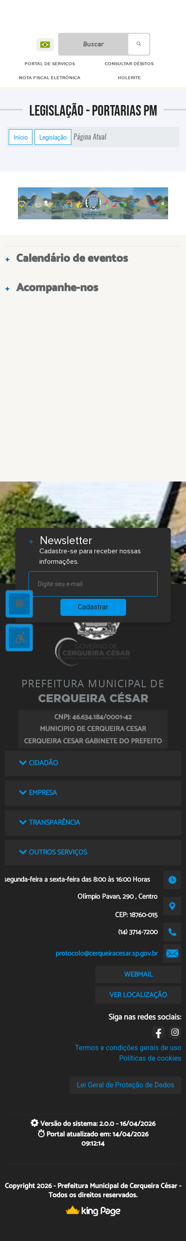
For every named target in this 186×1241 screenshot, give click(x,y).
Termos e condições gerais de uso (128, 1048)
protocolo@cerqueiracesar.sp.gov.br (107, 954)
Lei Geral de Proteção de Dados (125, 1085)
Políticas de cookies (150, 1058)
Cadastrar (93, 607)
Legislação (53, 137)
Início (21, 137)
